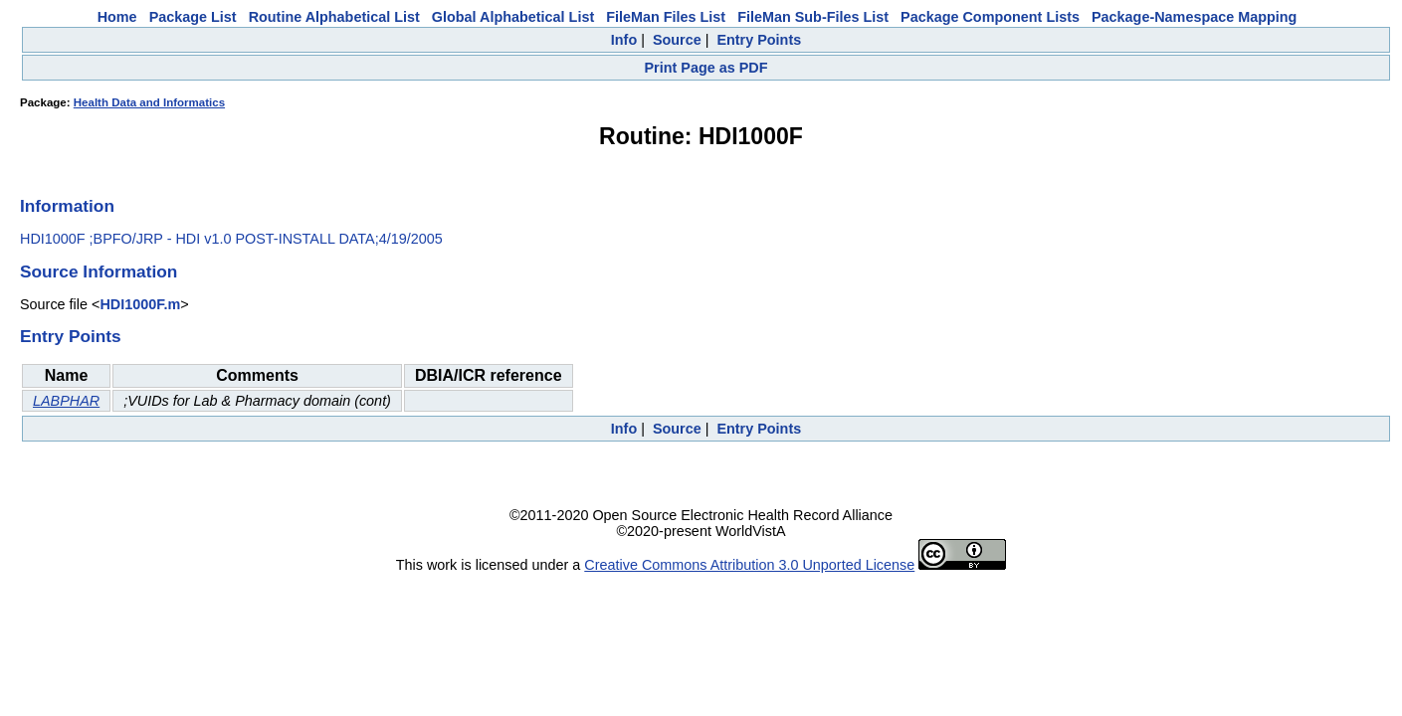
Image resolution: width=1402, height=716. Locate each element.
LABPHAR (66, 401)
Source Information (98, 271)
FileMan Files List (665, 17)
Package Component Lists (990, 17)
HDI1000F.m (140, 304)
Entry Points (758, 40)
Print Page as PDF (706, 68)
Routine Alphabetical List (334, 17)
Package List (193, 17)
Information (67, 206)
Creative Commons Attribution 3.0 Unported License (749, 565)
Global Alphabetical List (513, 17)
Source (677, 40)
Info (624, 40)
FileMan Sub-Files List (813, 17)
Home (117, 17)
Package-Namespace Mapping (1194, 17)
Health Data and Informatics (149, 102)
